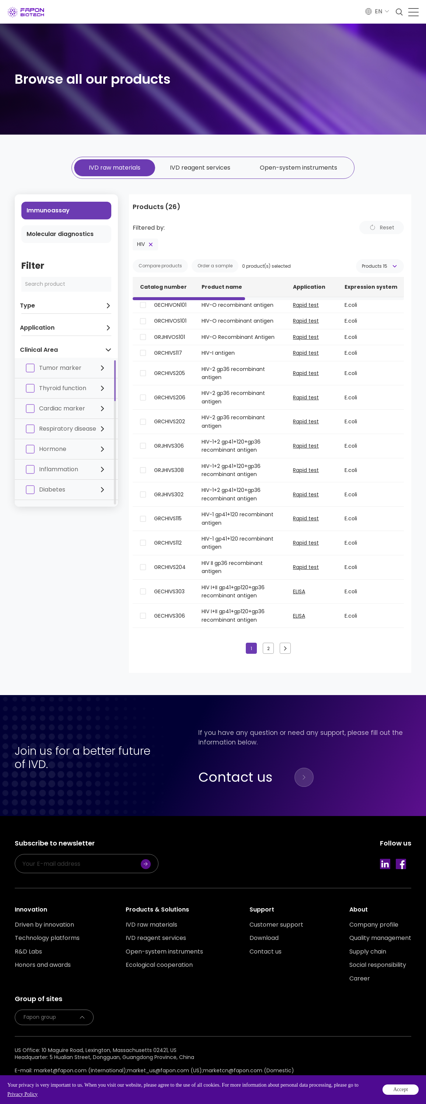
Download (264, 938)
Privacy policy (30, 1080)
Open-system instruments (298, 167)
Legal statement (72, 1080)
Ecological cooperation (159, 965)
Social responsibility (377, 965)
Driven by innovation (44, 925)
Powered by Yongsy (228, 1089)
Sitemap (108, 1080)
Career (359, 979)
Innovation (31, 909)
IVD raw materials (114, 167)
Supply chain (367, 952)
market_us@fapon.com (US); (165, 1070)
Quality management (380, 938)
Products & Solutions (157, 909)
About (358, 909)
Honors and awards (43, 965)
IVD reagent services (200, 167)
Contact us (265, 952)
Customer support (276, 925)
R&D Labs (28, 952)
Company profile (373, 925)
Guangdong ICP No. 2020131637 (144, 1089)
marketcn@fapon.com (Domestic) (248, 1070)
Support (261, 909)
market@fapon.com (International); (80, 1070)
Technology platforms (47, 938)
